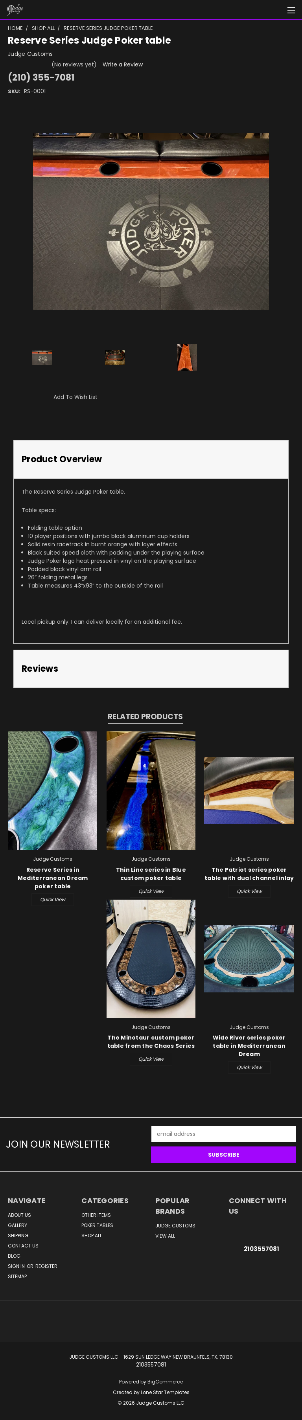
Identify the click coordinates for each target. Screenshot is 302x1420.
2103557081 (261, 1249)
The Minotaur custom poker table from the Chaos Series (151, 1042)
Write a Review (123, 64)
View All (165, 1236)
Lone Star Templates (165, 1392)
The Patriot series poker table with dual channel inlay (249, 874)
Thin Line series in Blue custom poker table (151, 874)
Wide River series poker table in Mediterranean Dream (249, 1046)
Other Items (96, 1215)
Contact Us (23, 1245)
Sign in (17, 1266)
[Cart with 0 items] (277, 10)
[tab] (151, 459)
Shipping (18, 1235)
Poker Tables (97, 1225)
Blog (14, 1256)
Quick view (52, 899)
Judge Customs (175, 1225)
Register (46, 1266)
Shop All (91, 1235)
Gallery (17, 1225)
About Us (19, 1215)
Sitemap (17, 1276)
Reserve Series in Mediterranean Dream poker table (53, 878)
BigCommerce (165, 1381)
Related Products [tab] (145, 716)
